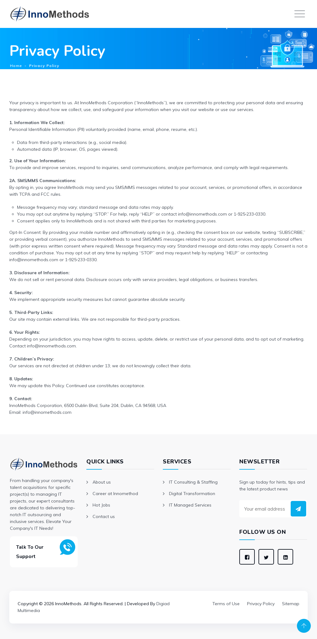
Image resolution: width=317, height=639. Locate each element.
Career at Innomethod (115, 493)
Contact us (104, 516)
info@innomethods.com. (52, 346)
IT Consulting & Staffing (193, 482)
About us (102, 482)
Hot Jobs (101, 505)
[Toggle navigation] (299, 14)
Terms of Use (226, 603)
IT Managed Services (190, 505)
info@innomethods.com (33, 259)
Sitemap (290, 603)
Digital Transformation (192, 493)
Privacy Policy (261, 603)
